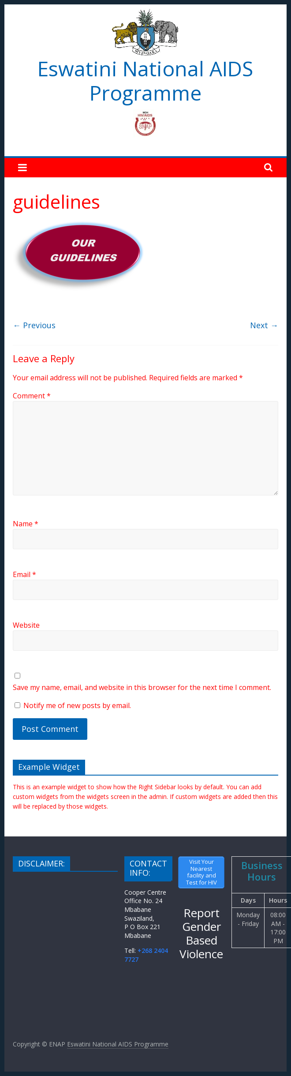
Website (26, 625)
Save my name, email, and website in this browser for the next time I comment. (142, 687)
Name (25, 524)
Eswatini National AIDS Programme (145, 80)
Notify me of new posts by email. (77, 705)
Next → (264, 325)
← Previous (34, 325)
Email (24, 574)
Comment (32, 396)
